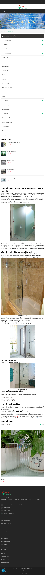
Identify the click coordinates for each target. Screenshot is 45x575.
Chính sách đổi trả (4, 526)
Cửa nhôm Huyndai (6, 130)
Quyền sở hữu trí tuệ (5, 547)
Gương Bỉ (6, 44)
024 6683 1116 (7, 507)
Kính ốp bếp (5, 74)
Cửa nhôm (6, 113)
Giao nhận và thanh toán (6, 556)
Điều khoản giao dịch (5, 541)
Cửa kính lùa (5, 61)
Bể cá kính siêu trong (12, 151)
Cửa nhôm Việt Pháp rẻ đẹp (13, 142)
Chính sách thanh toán (5, 520)
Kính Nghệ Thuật (6, 109)
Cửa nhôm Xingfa (6, 117)
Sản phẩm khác (5, 92)
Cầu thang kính (5, 66)
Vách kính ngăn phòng (7, 87)
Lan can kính (5, 70)
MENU (3, 11)
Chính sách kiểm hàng (5, 529)
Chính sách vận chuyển (6, 523)
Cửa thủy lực (5, 57)
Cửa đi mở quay (10, 169)
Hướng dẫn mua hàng (5, 553)
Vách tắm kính (5, 83)
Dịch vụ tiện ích (4, 544)
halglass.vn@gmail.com (9, 513)
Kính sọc (3, 479)
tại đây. (37, 417)
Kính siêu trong (7, 40)
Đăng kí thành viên (5, 562)
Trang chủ (3, 31)
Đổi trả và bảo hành (5, 559)
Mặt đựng (4, 96)
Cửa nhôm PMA (5, 126)
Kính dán (6, 100)
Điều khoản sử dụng (5, 538)
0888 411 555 (7, 510)
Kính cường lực (7, 53)
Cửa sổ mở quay (11, 178)
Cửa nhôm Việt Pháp (7, 122)
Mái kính (4, 79)
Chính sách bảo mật (5, 531)
